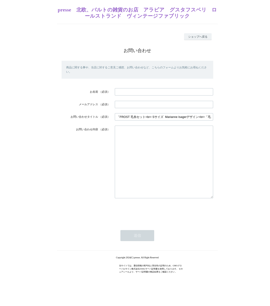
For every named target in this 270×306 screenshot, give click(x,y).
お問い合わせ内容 (87, 129)
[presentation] (150, 226)
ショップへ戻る (197, 36)
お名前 (94, 91)
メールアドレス (88, 104)
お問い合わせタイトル (84, 116)
